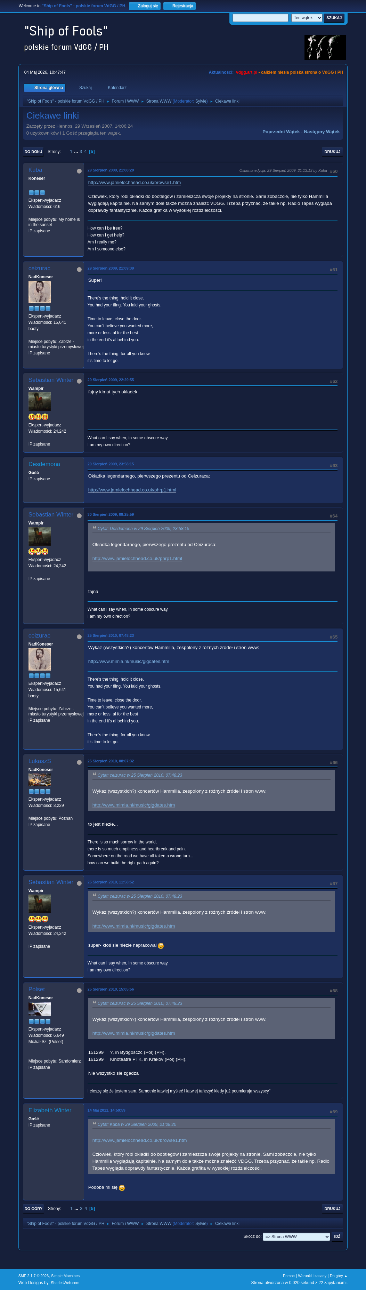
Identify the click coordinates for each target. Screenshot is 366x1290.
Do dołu (33, 152)
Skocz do (251, 1236)
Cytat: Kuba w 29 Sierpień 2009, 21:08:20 (137, 1124)
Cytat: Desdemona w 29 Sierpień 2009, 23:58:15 (143, 528)
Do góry (34, 1209)
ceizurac (39, 268)
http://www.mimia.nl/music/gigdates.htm (128, 661)
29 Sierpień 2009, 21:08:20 (111, 170)
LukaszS (40, 761)
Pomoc (289, 1276)
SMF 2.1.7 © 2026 (33, 1276)
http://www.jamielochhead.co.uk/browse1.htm (134, 182)
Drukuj (333, 152)
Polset (37, 989)
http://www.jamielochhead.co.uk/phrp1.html (132, 489)
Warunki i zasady (312, 1276)
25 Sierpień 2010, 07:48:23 (111, 635)
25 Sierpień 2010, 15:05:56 (111, 989)
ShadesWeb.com (65, 1283)
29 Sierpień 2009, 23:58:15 (111, 464)
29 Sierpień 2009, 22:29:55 (111, 380)
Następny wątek (322, 131)
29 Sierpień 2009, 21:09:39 (111, 268)
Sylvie (200, 101)
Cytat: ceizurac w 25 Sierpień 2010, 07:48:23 (140, 775)
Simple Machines (65, 1276)
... (76, 151)
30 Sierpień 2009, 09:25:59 (111, 514)
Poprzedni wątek (281, 131)
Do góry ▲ (339, 1276)
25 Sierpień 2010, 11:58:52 (111, 882)
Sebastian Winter (51, 380)
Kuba (35, 170)
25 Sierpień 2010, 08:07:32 (111, 761)
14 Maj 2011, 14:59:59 (106, 1110)
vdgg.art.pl (246, 72)
